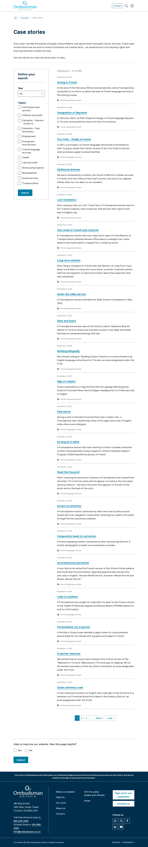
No (30, 750)
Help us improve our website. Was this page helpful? (45, 744)
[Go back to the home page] (15, 18)
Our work (25, 17)
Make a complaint (65, 791)
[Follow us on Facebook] (127, 820)
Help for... (61, 797)
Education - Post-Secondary (31, 130)
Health (25, 157)
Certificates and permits (31, 109)
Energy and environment (29, 143)
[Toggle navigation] (132, 6)
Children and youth (32, 115)
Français (117, 6)
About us (60, 808)
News (87, 800)
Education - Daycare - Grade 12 (33, 122)
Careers (60, 813)
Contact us (123, 803)
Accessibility (128, 842)
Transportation (30, 183)
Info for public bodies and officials (94, 793)
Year (20, 88)
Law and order (30, 162)
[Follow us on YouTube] (121, 826)
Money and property (33, 167)
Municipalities (29, 172)
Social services (30, 178)
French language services (31, 151)
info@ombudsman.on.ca (27, 831)
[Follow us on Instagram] (115, 820)
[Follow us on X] (121, 820)
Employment (29, 136)
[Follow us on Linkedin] (115, 826)
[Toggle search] (126, 5)
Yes (19, 750)
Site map (116, 842)
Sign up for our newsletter (123, 795)
